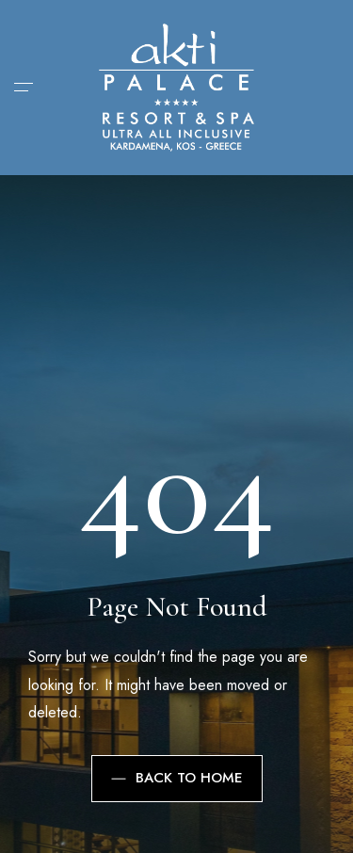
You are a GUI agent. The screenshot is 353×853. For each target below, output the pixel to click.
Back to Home (177, 777)
